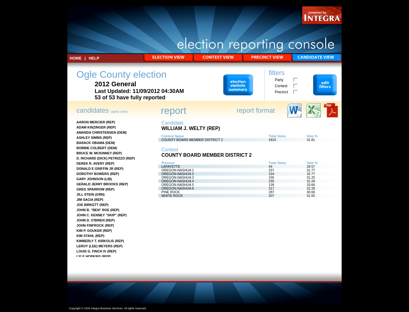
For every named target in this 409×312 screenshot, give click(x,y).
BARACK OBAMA (90, 143)
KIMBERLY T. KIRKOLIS (95, 241)
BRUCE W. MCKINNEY (94, 153)
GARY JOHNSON (89, 179)
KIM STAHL (85, 236)
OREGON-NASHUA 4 (177, 181)
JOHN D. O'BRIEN (90, 220)
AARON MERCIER (90, 122)
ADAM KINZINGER (91, 127)
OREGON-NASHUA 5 (177, 185)
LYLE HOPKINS (88, 256)
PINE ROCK (170, 192)
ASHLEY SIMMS (89, 137)
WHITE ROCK (172, 195)
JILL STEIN (85, 194)
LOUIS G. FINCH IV (91, 251)
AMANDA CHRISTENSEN (96, 132)
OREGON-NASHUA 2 (177, 174)
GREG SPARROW (90, 189)
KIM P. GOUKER (89, 230)
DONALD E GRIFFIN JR (94, 168)
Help (94, 58)
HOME (76, 58)
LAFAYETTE (170, 166)
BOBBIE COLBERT (91, 148)
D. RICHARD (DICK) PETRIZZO (100, 158)
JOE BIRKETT (87, 205)
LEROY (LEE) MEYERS (94, 246)
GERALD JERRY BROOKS (97, 184)
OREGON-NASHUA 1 (177, 170)
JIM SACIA (84, 199)
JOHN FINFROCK (90, 225)
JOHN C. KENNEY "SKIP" (96, 215)
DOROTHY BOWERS (92, 174)
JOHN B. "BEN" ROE (92, 210)
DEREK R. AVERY (90, 163)
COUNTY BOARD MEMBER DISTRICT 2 (192, 140)
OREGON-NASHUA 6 (177, 188)
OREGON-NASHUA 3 (177, 177)
